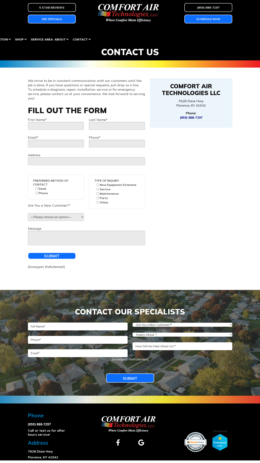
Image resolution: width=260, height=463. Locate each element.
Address (34, 155)
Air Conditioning (63, 31)
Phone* (94, 137)
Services (92, 31)
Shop (158, 31)
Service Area (180, 31)
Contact (218, 31)
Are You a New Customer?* (49, 206)
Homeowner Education (127, 31)
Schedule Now (208, 19)
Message (34, 229)
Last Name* (98, 119)
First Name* (37, 119)
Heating (35, 31)
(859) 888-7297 (191, 117)
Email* (33, 137)
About (198, 31)
